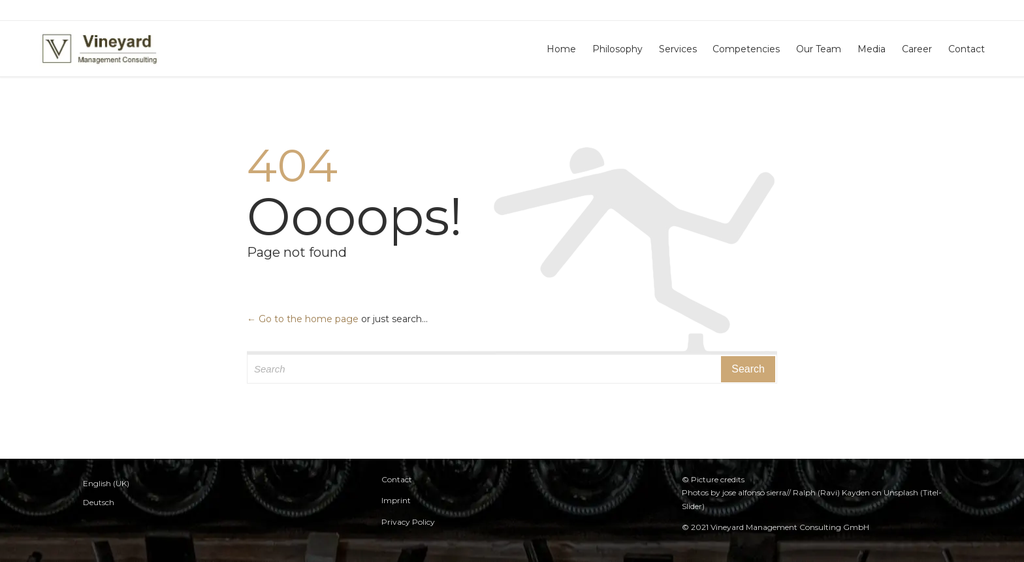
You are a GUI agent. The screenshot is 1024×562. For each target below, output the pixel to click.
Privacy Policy (408, 522)
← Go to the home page (303, 319)
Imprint (396, 500)
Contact (396, 479)
